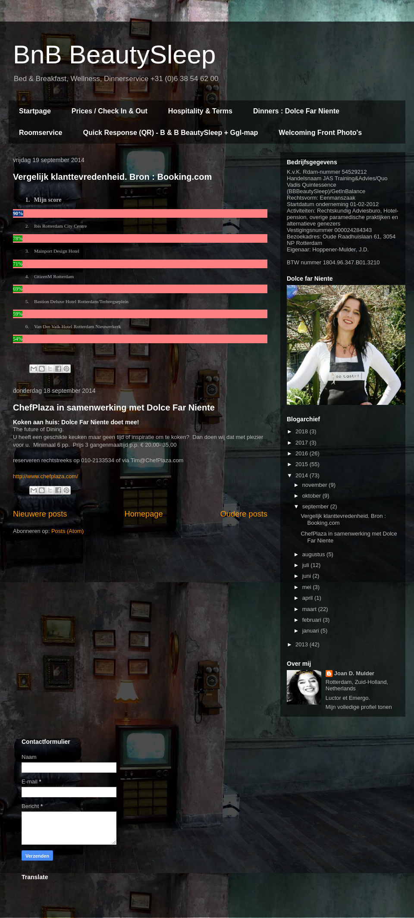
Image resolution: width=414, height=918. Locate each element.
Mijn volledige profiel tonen (359, 707)
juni (307, 576)
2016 (302, 453)
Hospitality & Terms (200, 111)
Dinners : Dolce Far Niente (296, 111)
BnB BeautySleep (114, 54)
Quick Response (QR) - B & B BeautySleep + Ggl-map (170, 132)
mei (307, 587)
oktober (312, 495)
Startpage (35, 111)
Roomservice (41, 132)
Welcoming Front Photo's (320, 132)
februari (312, 620)
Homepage (144, 514)
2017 (302, 442)
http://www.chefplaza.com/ (45, 476)
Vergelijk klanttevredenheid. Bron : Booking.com (112, 177)
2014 (302, 475)
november (315, 485)
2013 (302, 644)
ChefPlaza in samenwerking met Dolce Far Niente (114, 407)
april (308, 598)
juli (306, 565)
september (316, 506)
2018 (302, 431)
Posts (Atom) (67, 531)
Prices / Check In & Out (109, 111)
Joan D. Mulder (354, 673)
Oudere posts (243, 514)
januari (311, 630)
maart (310, 609)
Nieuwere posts (40, 514)
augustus (314, 554)
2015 (302, 464)
